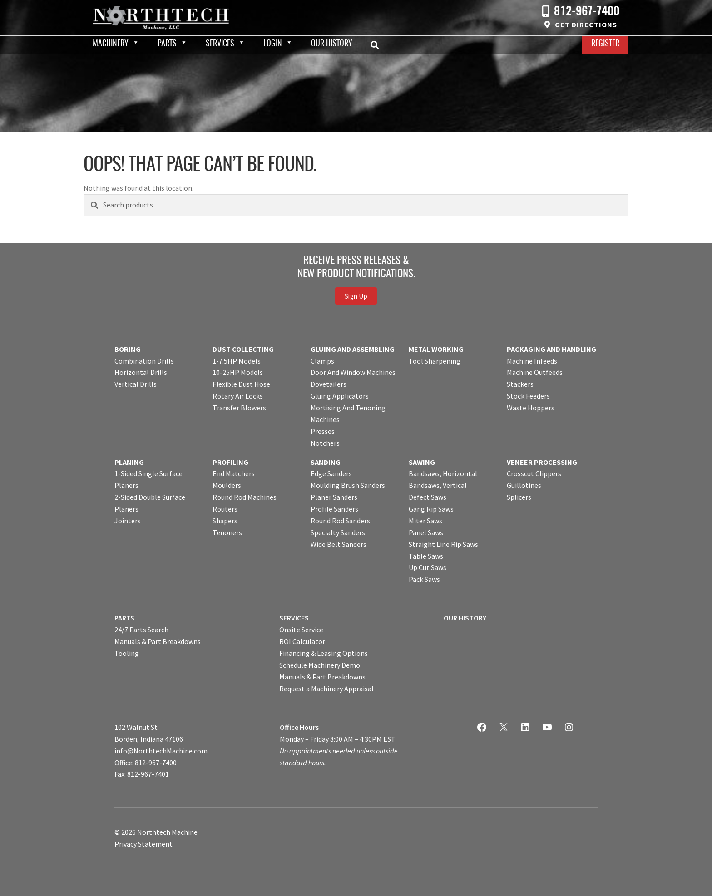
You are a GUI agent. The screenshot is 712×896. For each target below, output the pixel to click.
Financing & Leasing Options (323, 653)
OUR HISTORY (465, 617)
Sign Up (356, 296)
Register (605, 44)
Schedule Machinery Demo (319, 665)
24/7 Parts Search (141, 629)
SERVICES (294, 617)
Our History (331, 44)
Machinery (111, 44)
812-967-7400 (586, 12)
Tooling (126, 653)
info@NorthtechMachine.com (161, 750)
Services (220, 44)
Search (377, 45)
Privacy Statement (143, 843)
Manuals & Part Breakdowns (157, 641)
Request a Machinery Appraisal (326, 688)
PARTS (124, 617)
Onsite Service (301, 629)
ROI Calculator (302, 641)
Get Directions (586, 24)
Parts (167, 44)
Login (272, 44)
